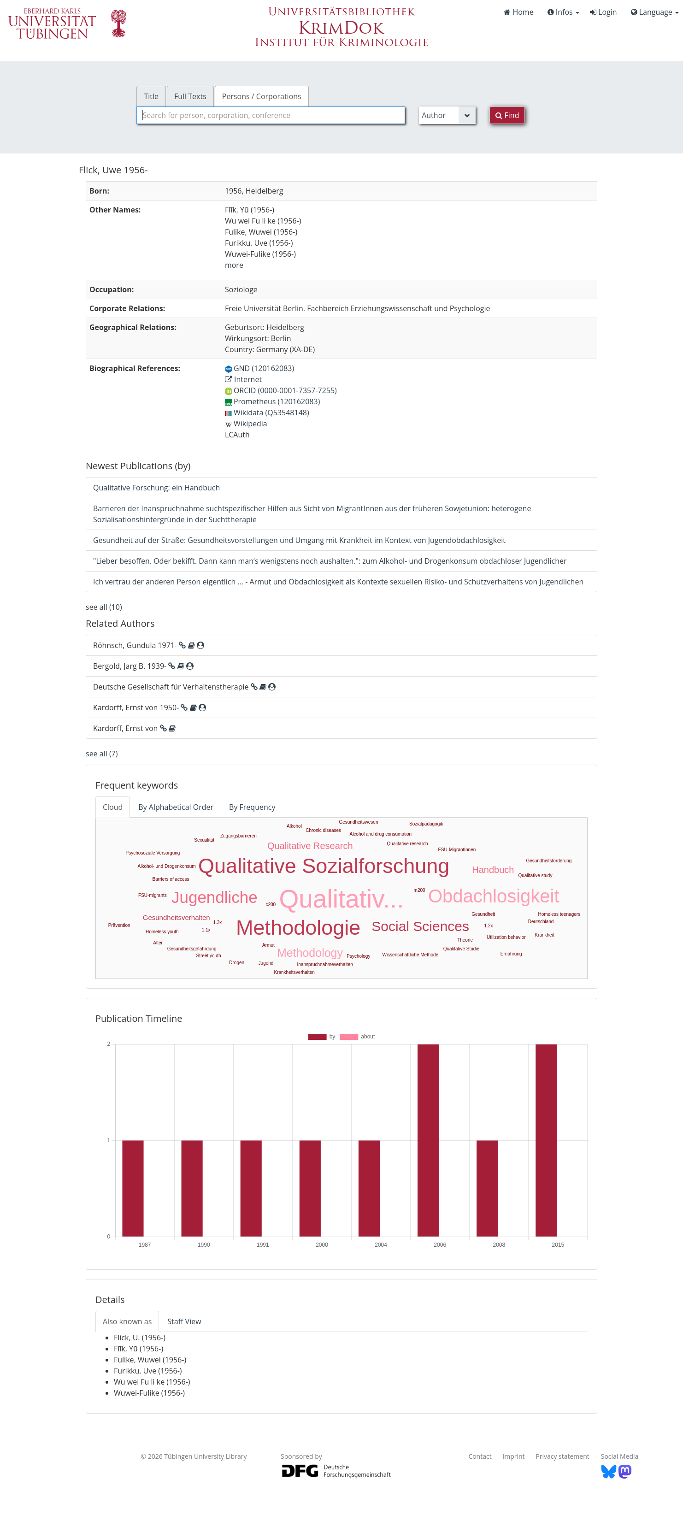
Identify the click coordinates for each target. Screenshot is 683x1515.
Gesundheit (483, 914)
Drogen (236, 962)
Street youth (208, 955)
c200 (270, 904)
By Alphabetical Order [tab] (175, 807)
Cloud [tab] (113, 807)
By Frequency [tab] (252, 807)
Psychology (358, 956)
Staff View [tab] (184, 1321)
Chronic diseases (323, 830)
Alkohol (294, 826)
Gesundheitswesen (358, 822)
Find (507, 115)
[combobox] (270, 115)
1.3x (217, 922)
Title (151, 96)
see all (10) (104, 607)
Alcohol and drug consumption (380, 834)
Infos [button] (563, 12)
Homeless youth (162, 931)
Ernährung (511, 953)
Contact (479, 1456)
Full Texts (190, 96)
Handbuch (493, 870)
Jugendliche (214, 897)
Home (518, 12)
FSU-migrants (152, 895)
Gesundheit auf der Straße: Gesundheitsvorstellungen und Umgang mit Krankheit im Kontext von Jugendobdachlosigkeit (299, 540)
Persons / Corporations (261, 96)
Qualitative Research (310, 846)
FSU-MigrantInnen (457, 849)
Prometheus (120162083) (272, 401)
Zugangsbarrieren (238, 835)
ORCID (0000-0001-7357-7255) (281, 390)
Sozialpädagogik (426, 823)
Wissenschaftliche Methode (410, 954)
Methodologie (298, 927)
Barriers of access (171, 879)
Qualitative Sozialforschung (323, 866)
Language (655, 12)
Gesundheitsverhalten (176, 917)
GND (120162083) (259, 368)
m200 (419, 890)
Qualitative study (535, 875)
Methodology (310, 952)
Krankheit (544, 934)
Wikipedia (246, 424)
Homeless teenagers (559, 914)
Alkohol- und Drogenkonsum (167, 866)
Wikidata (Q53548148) (267, 412)
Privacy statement (562, 1456)
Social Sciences (420, 926)
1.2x (488, 925)
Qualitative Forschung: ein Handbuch (156, 488)
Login (603, 12)
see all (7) (102, 754)
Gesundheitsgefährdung (192, 948)
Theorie (465, 940)
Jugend (266, 963)
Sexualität (204, 840)
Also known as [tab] (127, 1321)
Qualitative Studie (461, 948)
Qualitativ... (341, 898)
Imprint (513, 1456)
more (234, 265)
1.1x (206, 929)
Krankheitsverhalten (294, 972)
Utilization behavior (506, 937)
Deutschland (541, 921)
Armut (268, 945)
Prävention (119, 925)
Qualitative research (407, 843)
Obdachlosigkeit (493, 896)
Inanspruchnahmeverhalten (325, 964)
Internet (243, 379)
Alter (158, 942)
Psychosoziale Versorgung (153, 852)
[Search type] (447, 115)
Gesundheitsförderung (548, 860)
